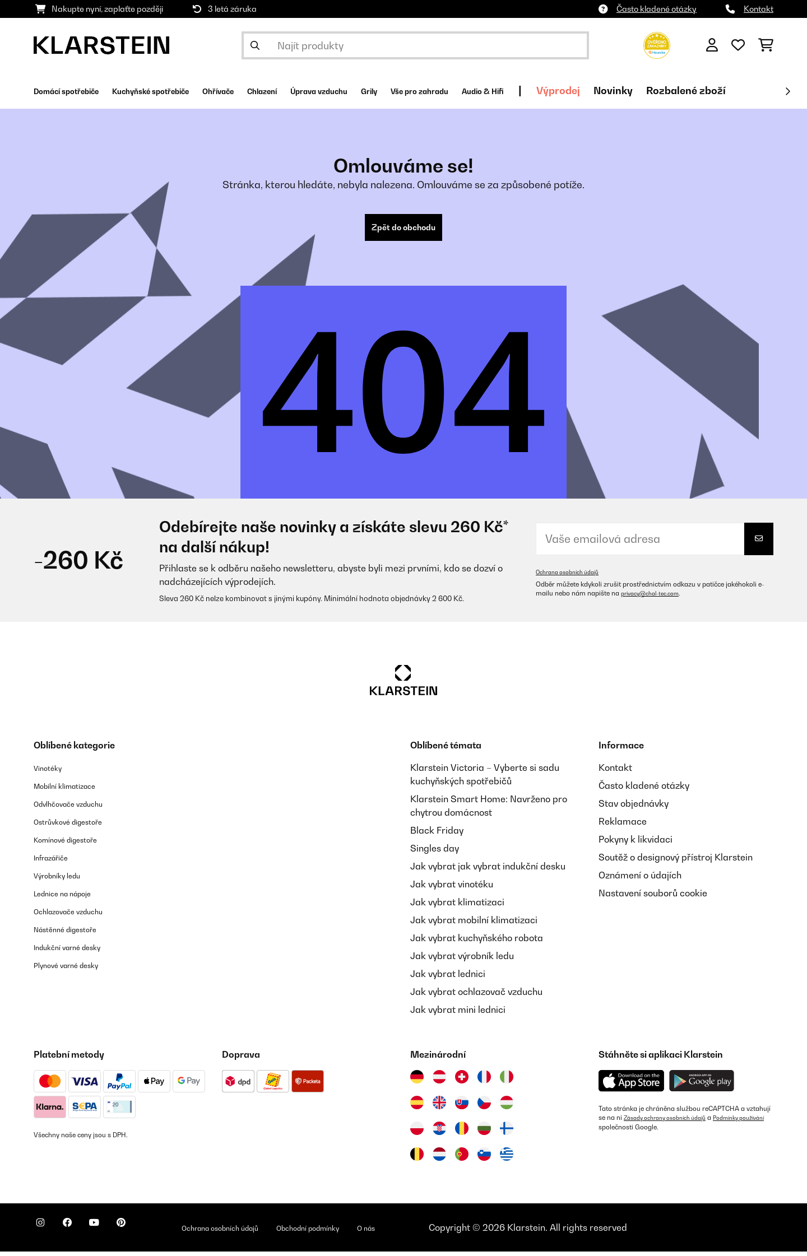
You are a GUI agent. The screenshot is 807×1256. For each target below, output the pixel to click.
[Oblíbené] (738, 45)
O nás (452, 1232)
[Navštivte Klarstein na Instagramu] (45, 1233)
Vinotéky (52, 772)
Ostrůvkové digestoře (79, 825)
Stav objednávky (634, 807)
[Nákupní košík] (765, 45)
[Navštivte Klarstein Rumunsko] (462, 1132)
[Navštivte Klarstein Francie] (484, 1081)
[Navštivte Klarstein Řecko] (506, 1159)
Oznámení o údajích (640, 879)
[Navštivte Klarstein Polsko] (417, 1132)
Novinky (758, 90)
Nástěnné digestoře (75, 933)
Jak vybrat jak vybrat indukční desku (487, 870)
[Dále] (787, 91)
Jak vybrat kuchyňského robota (476, 942)
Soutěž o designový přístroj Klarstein (676, 861)
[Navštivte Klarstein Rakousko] (439, 1081)
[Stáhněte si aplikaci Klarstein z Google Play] (702, 1085)
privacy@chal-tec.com (655, 598)
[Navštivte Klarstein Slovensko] (462, 1107)
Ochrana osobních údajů (573, 576)
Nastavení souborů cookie (653, 897)
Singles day (434, 852)
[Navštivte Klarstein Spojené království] (439, 1107)
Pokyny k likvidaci (635, 843)
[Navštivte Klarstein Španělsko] (417, 1107)
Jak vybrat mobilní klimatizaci (473, 924)
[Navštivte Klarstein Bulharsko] (484, 1132)
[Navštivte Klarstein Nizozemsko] (439, 1158)
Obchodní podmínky (380, 1232)
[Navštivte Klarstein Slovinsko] (484, 1158)
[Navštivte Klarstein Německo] (417, 1081)
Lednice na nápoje (72, 897)
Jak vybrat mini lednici (457, 1014)
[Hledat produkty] (415, 45)
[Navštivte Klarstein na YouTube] (116, 1233)
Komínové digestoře (76, 843)
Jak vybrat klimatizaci (457, 906)
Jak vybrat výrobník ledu (462, 960)
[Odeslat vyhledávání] (255, 45)
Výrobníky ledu (65, 879)
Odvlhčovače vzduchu (79, 807)
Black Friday (436, 834)
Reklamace (623, 825)
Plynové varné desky (76, 969)
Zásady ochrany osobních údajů (673, 1122)
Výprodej (704, 90)
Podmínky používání (629, 1131)
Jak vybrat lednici (447, 978)
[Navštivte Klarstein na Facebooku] (80, 1233)
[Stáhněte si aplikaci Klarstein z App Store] (632, 1085)
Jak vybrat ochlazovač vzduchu (476, 996)
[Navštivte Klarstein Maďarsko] (506, 1107)
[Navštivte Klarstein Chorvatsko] (439, 1132)
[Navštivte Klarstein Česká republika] (484, 1107)
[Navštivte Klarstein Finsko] (506, 1132)
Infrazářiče (57, 861)
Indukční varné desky (78, 951)
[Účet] (712, 45)
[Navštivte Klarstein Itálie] (506, 1081)
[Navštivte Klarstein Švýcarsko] (462, 1081)
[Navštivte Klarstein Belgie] (417, 1158)
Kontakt (758, 8)
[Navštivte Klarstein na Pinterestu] (152, 1233)
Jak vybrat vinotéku (451, 888)
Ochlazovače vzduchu (79, 915)
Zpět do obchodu (403, 229)
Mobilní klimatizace (75, 790)
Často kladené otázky (656, 8)
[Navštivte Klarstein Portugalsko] (462, 1158)
